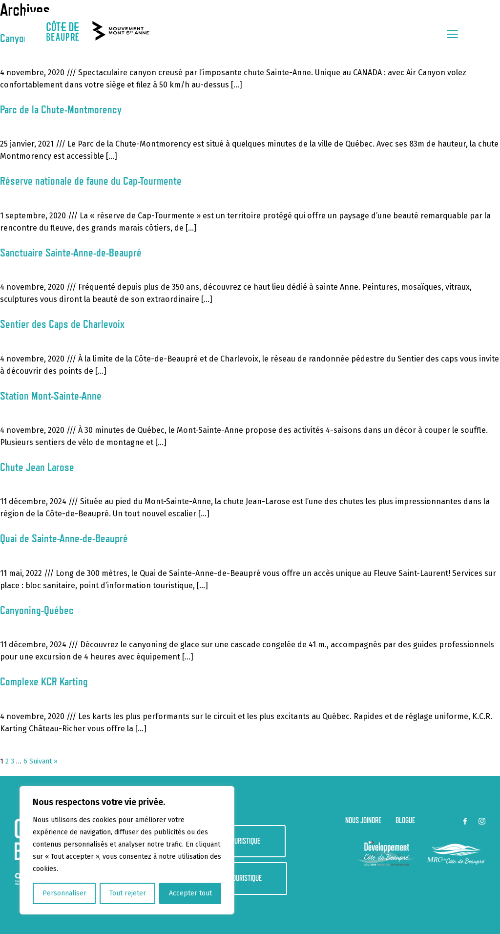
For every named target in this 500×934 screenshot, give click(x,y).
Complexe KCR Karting (44, 681)
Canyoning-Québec (37, 610)
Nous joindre (363, 820)
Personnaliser (64, 893)
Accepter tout (190, 893)
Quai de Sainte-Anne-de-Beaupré (64, 538)
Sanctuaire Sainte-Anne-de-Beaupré (71, 252)
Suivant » (43, 761)
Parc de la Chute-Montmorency (61, 109)
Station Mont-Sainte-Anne (51, 395)
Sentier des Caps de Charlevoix (62, 324)
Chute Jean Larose (37, 467)
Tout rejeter (127, 893)
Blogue (405, 820)
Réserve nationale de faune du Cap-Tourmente (91, 180)
